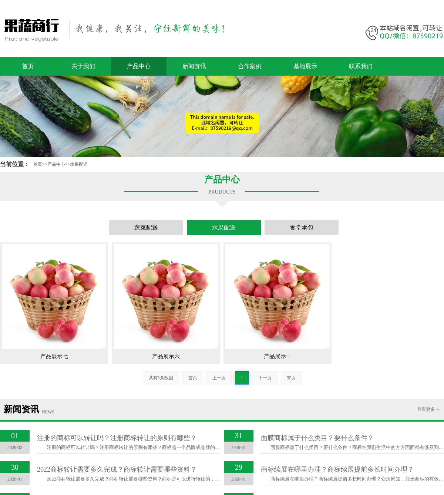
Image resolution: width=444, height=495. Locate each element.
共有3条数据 (161, 377)
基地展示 (305, 66)
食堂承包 (301, 227)
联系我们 (361, 66)
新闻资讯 (194, 66)
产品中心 (139, 66)
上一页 (219, 377)
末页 (291, 377)
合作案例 (250, 66)
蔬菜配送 (146, 227)
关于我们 (83, 66)
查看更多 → (428, 409)
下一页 (265, 377)
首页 (28, 66)
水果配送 (79, 164)
